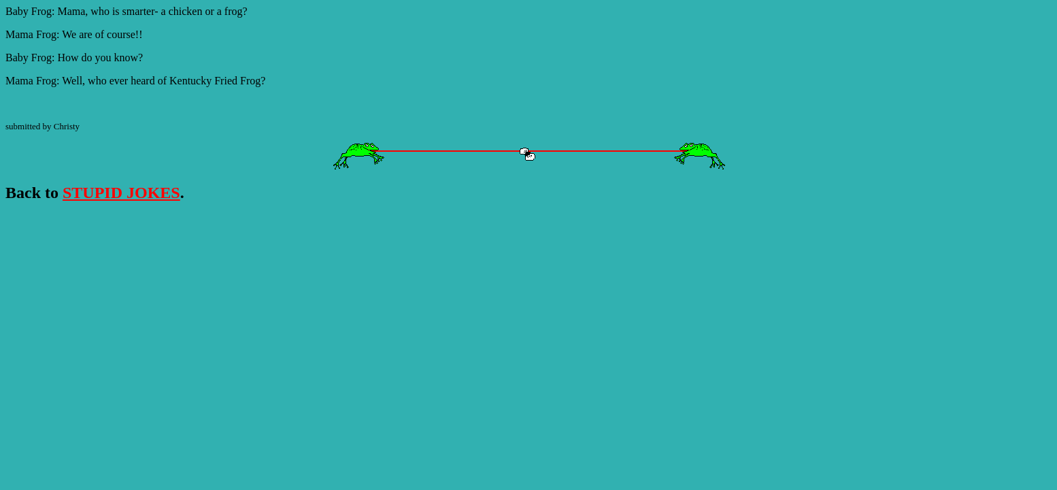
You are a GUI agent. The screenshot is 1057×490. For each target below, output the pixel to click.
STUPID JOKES (121, 192)
